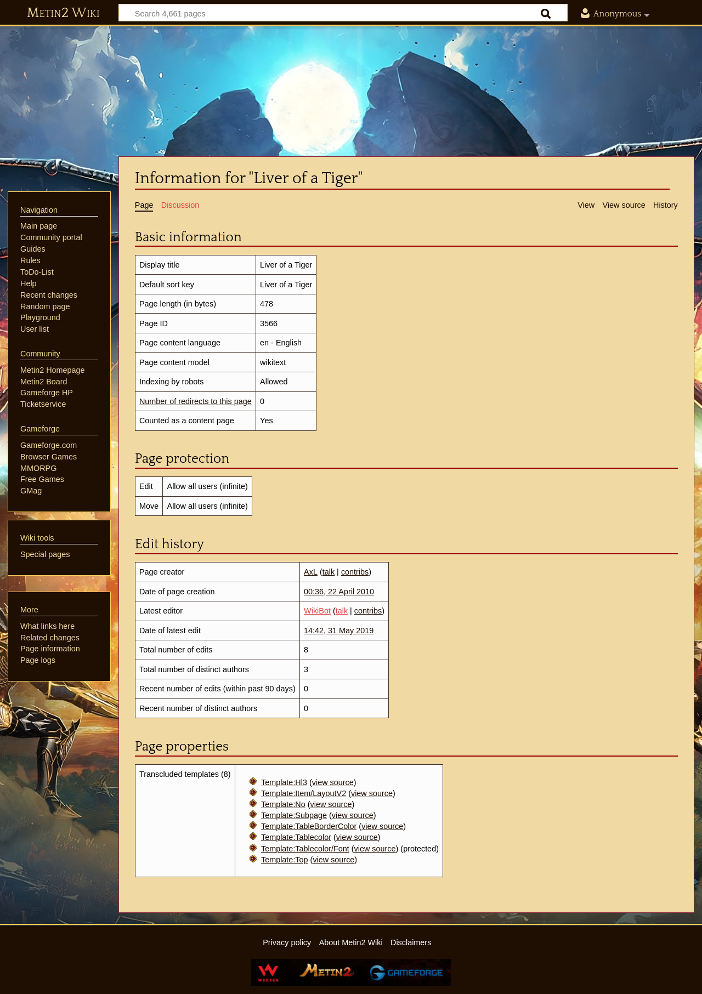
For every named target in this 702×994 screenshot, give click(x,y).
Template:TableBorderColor (308, 826)
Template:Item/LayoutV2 (303, 793)
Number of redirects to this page (195, 401)
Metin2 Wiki (63, 13)
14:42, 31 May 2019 (338, 630)
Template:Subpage (294, 815)
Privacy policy (287, 942)
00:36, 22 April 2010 (339, 591)
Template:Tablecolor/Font (305, 848)
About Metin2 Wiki (351, 942)
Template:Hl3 (284, 782)
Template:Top (284, 859)
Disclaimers (410, 942)
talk (328, 571)
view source (333, 782)
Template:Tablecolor (296, 837)
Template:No (283, 804)
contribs (355, 571)
